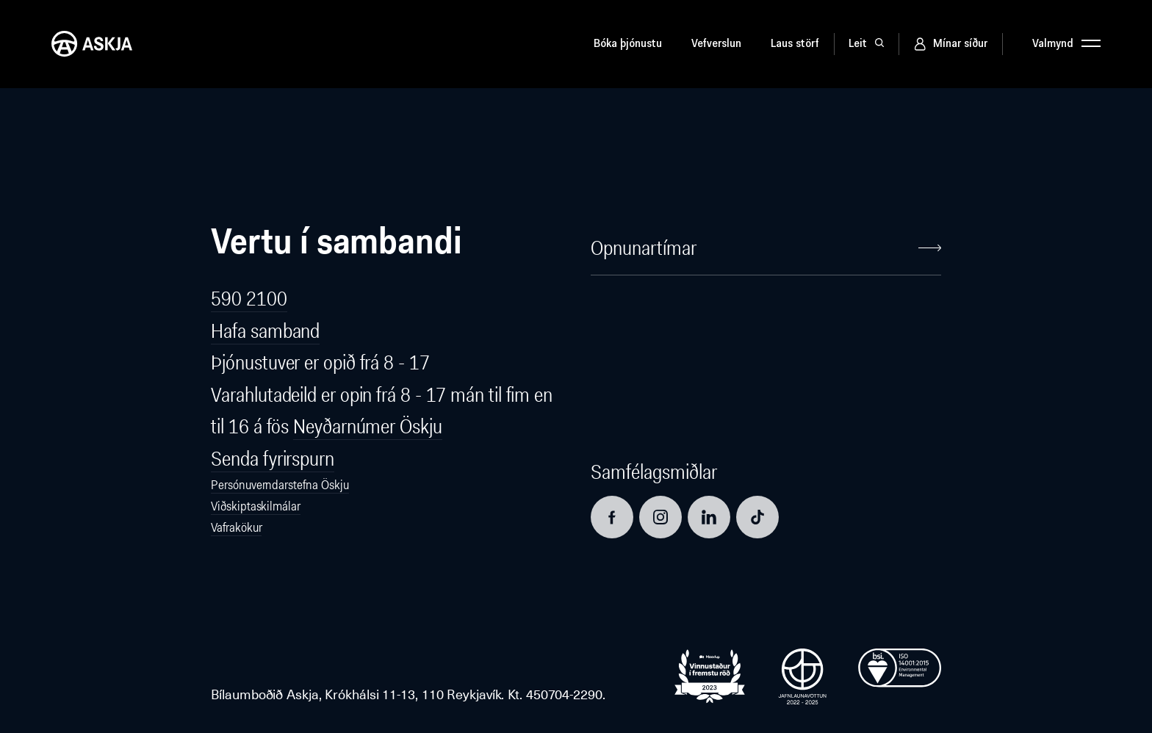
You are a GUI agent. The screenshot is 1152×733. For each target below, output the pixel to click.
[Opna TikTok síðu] (757, 517)
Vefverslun (716, 44)
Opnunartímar (766, 247)
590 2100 (249, 298)
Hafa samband (265, 330)
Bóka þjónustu (628, 44)
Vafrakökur (236, 527)
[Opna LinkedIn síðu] (709, 517)
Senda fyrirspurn (272, 458)
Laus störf (795, 44)
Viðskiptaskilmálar (255, 506)
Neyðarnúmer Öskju (367, 426)
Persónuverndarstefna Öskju (280, 485)
